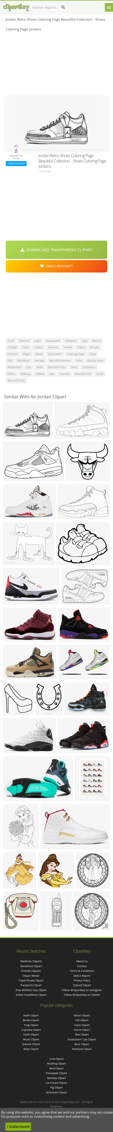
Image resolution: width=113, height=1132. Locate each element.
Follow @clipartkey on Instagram (82, 990)
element (24, 340)
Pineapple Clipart (56, 1073)
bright (27, 354)
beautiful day (16, 380)
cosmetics (88, 367)
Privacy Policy (82, 980)
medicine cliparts (31, 961)
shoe (74, 367)
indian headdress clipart (31, 995)
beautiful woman (60, 360)
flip (10, 360)
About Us (82, 961)
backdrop (23, 360)
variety (67, 347)
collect (38, 347)
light (38, 340)
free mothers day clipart (31, 990)
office (11, 374)
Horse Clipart (82, 1030)
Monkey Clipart (56, 1078)
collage (12, 347)
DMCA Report (81, 976)
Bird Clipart (56, 1068)
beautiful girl (83, 374)
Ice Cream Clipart (56, 1083)
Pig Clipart (56, 1087)
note (79, 360)
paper (81, 347)
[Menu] (109, 7)
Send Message (16, 163)
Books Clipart (31, 1020)
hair (51, 374)
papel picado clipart (31, 980)
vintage (39, 360)
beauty (94, 347)
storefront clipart (31, 966)
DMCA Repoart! (56, 266)
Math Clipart (31, 1015)
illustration (14, 367)
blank (39, 354)
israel (99, 374)
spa (29, 367)
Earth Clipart (31, 1034)
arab (11, 340)
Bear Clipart (82, 1044)
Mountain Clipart (56, 1092)
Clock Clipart (82, 1025)
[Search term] (50, 7)
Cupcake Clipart (31, 1030)
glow (92, 354)
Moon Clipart (82, 1015)
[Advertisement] (56, 64)
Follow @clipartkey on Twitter (82, 995)
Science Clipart (31, 1044)
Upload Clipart (82, 985)
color (25, 347)
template (71, 340)
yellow (40, 374)
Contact (82, 966)
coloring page (75, 354)
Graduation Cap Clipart (82, 1039)
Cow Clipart (56, 1059)
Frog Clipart (31, 1025)
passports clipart (31, 985)
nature (96, 340)
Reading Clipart (56, 1063)
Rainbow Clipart (82, 1049)
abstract (53, 347)
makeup (25, 374)
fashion (13, 354)
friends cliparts (31, 971)
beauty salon (95, 360)
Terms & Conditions (82, 971)
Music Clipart (31, 1039)
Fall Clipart (81, 1020)
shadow (65, 374)
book (39, 367)
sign (84, 340)
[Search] (63, 7)
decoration (55, 354)
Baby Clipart (31, 1049)
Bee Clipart (82, 1034)
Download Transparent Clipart (56, 249)
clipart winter (31, 976)
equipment (53, 340)
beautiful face (57, 367)
